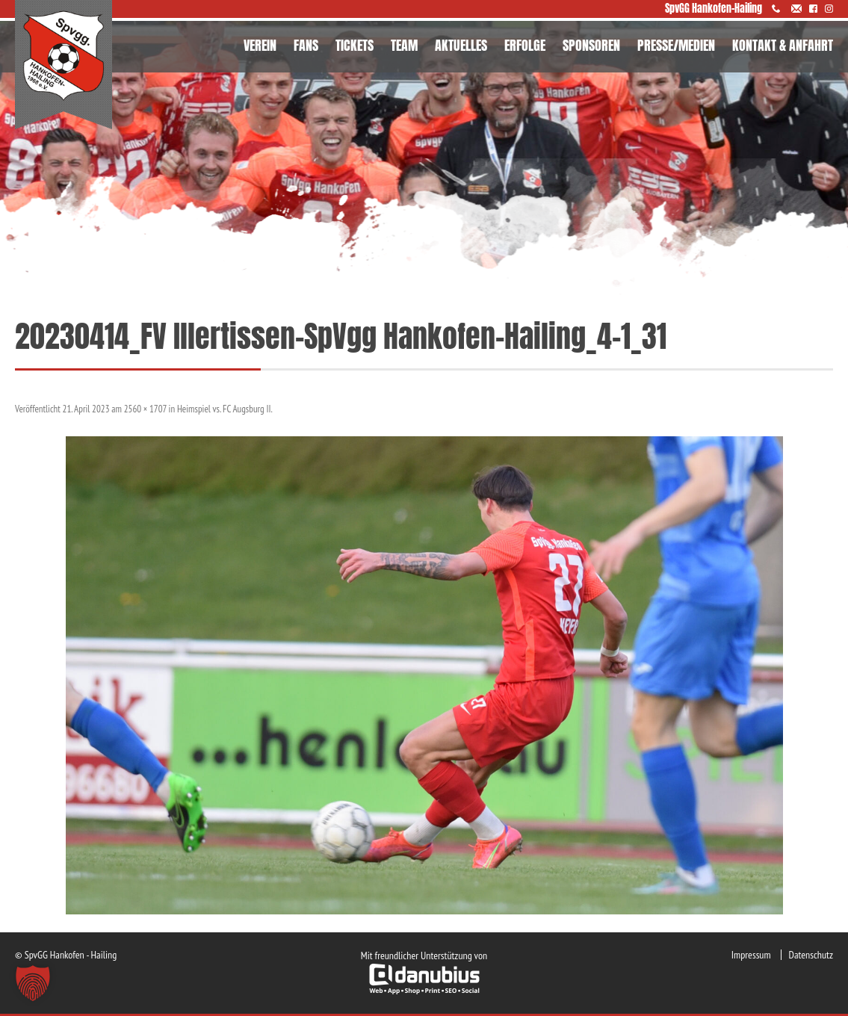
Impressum (751, 954)
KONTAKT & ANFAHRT (782, 45)
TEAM (404, 45)
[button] (33, 983)
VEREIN (260, 45)
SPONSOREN (591, 45)
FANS (306, 45)
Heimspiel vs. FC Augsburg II (224, 409)
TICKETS (354, 45)
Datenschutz (811, 954)
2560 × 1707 (145, 409)
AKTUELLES (461, 45)
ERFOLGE (524, 45)
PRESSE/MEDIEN (676, 45)
